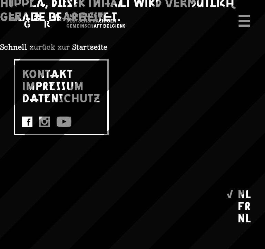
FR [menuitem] (244, 206)
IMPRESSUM (53, 86)
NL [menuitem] (244, 193)
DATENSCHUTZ (61, 98)
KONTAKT (47, 73)
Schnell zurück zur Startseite (54, 47)
